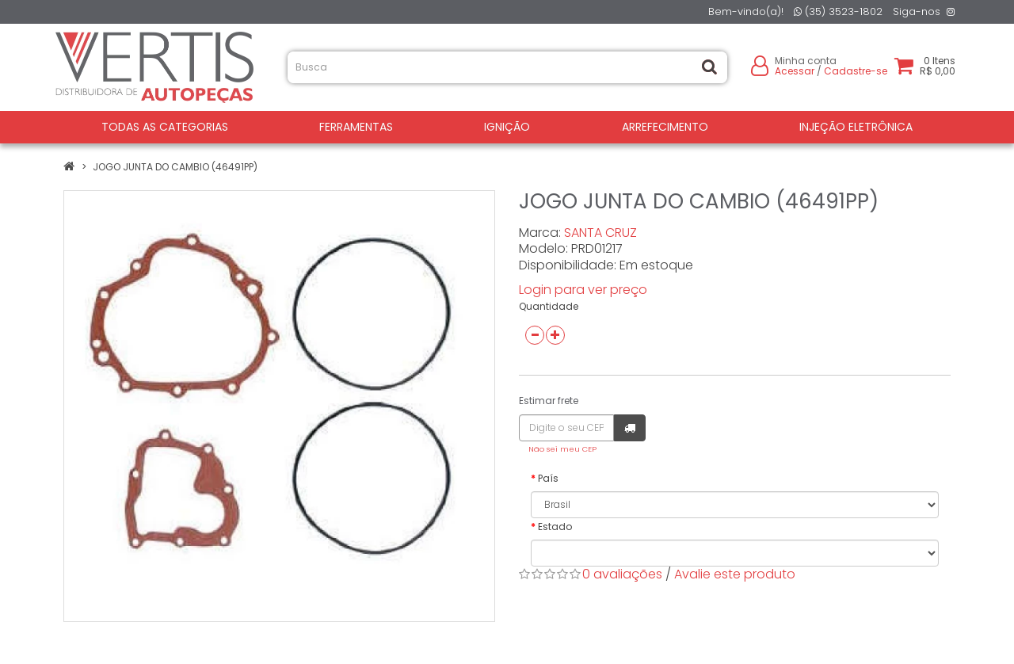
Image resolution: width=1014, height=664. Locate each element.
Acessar (794, 71)
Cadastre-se (855, 71)
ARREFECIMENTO (665, 127)
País (548, 478)
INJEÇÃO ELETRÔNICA (856, 127)
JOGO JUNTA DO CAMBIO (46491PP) (175, 167)
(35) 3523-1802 (838, 11)
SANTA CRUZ (600, 232)
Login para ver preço (583, 289)
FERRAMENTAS (356, 127)
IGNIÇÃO (507, 127)
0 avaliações (622, 574)
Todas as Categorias (164, 127)
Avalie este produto (734, 574)
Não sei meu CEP (562, 449)
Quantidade (548, 306)
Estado (555, 526)
